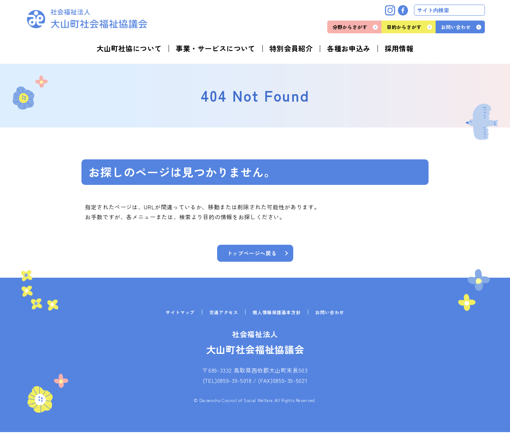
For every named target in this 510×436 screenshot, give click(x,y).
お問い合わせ (456, 26)
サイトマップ (176, 315)
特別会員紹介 (291, 48)
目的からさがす (404, 26)
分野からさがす (350, 26)
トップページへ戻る (251, 254)
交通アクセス (221, 315)
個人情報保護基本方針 (278, 315)
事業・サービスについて (215, 48)
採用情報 (399, 48)
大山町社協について (129, 48)
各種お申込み (348, 48)
